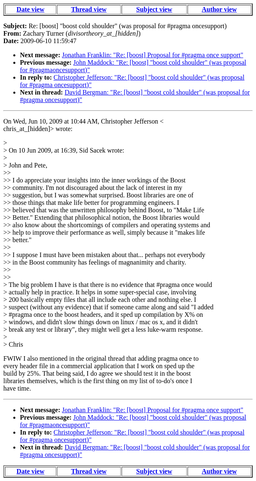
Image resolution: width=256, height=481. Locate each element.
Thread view (88, 9)
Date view (30, 9)
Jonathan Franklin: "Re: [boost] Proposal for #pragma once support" (152, 54)
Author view (219, 9)
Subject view (154, 9)
